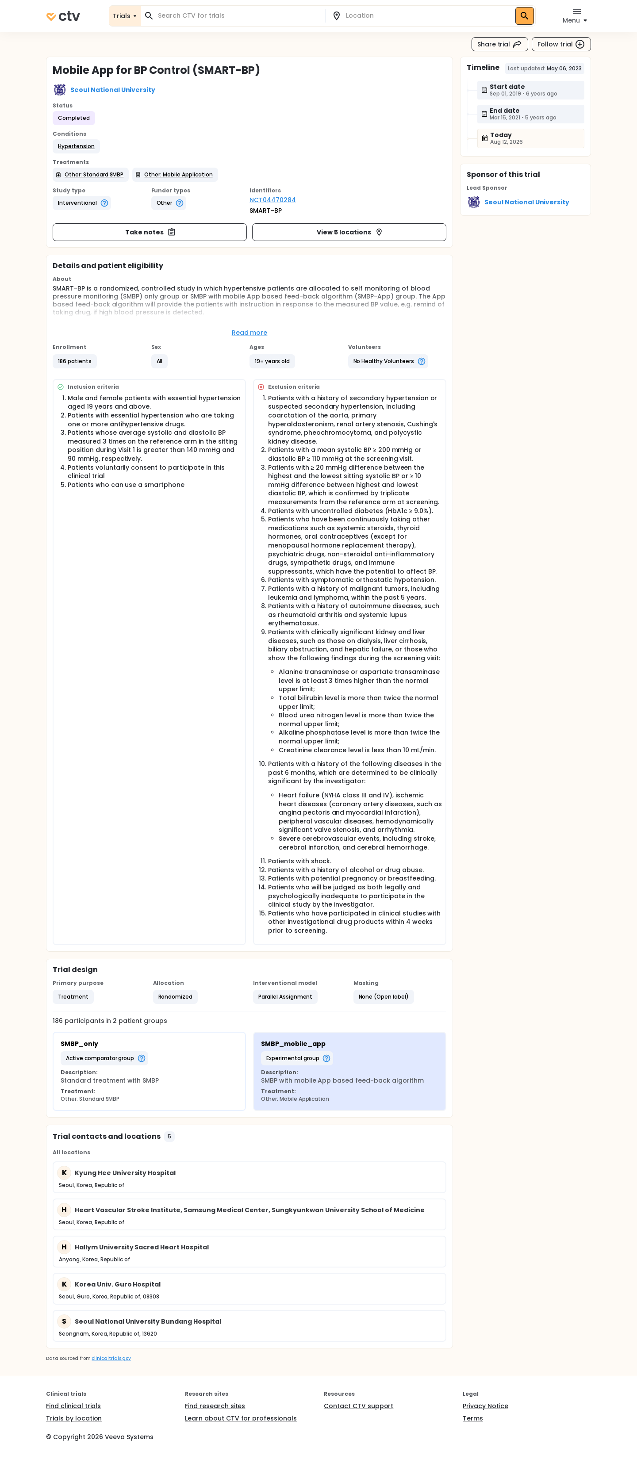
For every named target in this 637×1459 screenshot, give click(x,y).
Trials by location (74, 1418)
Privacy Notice (485, 1406)
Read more (250, 333)
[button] (76, 146)
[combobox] (238, 16)
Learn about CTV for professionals (241, 1418)
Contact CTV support (358, 1406)
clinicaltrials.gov (111, 1358)
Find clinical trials (73, 1406)
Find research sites (215, 1406)
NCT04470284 (272, 200)
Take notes (150, 232)
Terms (473, 1418)
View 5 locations (350, 232)
